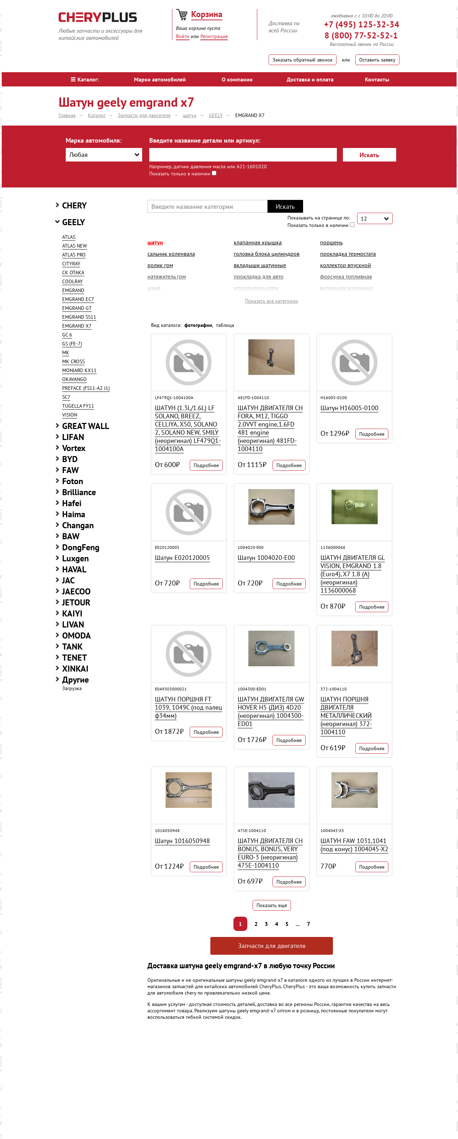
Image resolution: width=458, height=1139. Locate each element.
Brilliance (79, 492)
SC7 (66, 397)
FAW (70, 470)
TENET (74, 657)
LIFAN (73, 437)
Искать (369, 155)
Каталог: (85, 79)
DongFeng (80, 547)
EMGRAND (73, 290)
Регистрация (214, 36)
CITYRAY (71, 263)
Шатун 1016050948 (182, 841)
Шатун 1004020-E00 (266, 557)
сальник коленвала (171, 253)
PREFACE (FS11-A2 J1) (86, 388)
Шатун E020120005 (182, 557)
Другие (75, 679)
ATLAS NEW (74, 246)
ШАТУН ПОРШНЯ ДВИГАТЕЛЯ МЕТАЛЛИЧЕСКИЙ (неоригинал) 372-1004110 (346, 715)
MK (65, 352)
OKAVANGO (74, 379)
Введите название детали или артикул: (204, 140)
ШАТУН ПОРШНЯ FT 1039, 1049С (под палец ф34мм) (188, 707)
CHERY (74, 205)
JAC (68, 580)
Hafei (71, 503)
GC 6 (67, 335)
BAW (71, 536)
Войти (182, 36)
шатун (155, 242)
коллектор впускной (345, 265)
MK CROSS (73, 361)
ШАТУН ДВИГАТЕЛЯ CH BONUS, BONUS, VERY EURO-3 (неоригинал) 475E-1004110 (270, 853)
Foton (72, 481)
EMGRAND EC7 (78, 299)
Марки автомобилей (160, 79)
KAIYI (72, 613)
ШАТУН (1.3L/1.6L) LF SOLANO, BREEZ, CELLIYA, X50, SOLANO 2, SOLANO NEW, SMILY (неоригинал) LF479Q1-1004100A (188, 428)
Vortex (74, 448)
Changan (78, 525)
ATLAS (68, 237)
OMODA (76, 635)
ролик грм (160, 265)
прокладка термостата (348, 253)
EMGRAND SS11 (79, 317)
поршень (331, 242)
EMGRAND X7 (77, 326)
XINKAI (75, 668)
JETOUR (76, 602)
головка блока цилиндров (267, 253)
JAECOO (76, 591)
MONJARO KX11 (79, 370)
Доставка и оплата (310, 79)
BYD (70, 459)
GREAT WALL (85, 425)
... (298, 923)
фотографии (198, 325)
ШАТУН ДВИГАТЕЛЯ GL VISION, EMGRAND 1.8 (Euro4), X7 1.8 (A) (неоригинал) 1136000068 (352, 573)
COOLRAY (72, 281)
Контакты (377, 79)
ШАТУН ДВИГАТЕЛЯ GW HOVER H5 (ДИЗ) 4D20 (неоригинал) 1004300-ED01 (271, 711)
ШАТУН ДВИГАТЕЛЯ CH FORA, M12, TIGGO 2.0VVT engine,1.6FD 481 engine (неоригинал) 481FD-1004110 (270, 428)
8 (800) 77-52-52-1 (361, 35)
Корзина (206, 14)
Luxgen (75, 558)
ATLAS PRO (74, 254)
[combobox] (104, 154)
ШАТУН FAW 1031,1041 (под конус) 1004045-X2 (354, 845)
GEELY (73, 222)
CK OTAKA (73, 272)
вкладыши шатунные (260, 265)
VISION (69, 415)
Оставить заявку (377, 60)
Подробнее (206, 465)
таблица (225, 325)
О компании (237, 79)
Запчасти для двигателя (272, 946)
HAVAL (74, 569)
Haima (73, 514)
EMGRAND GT (77, 308)
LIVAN (73, 624)
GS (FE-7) (72, 343)
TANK (72, 646)
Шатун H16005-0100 (349, 408)
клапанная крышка (258, 242)
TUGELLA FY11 (78, 406)
